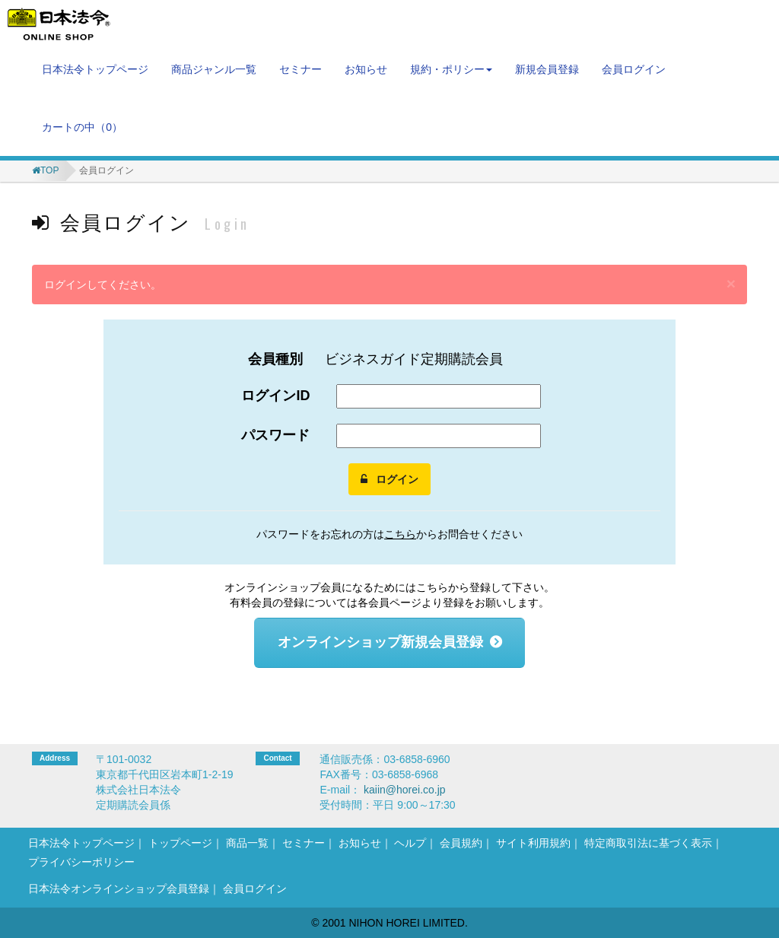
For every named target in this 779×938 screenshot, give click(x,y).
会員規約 (461, 843)
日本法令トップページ (95, 69)
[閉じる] (731, 283)
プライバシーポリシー (81, 862)
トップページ (180, 843)
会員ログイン (634, 69)
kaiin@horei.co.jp (405, 790)
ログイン (389, 479)
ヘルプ (410, 843)
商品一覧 (247, 843)
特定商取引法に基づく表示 (648, 843)
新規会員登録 (547, 69)
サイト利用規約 (533, 843)
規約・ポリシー (451, 69)
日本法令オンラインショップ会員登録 (118, 888)
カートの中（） (82, 127)
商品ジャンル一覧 (213, 69)
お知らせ (366, 69)
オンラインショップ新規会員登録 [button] (380, 642)
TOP (49, 170)
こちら (400, 534)
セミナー (300, 69)
